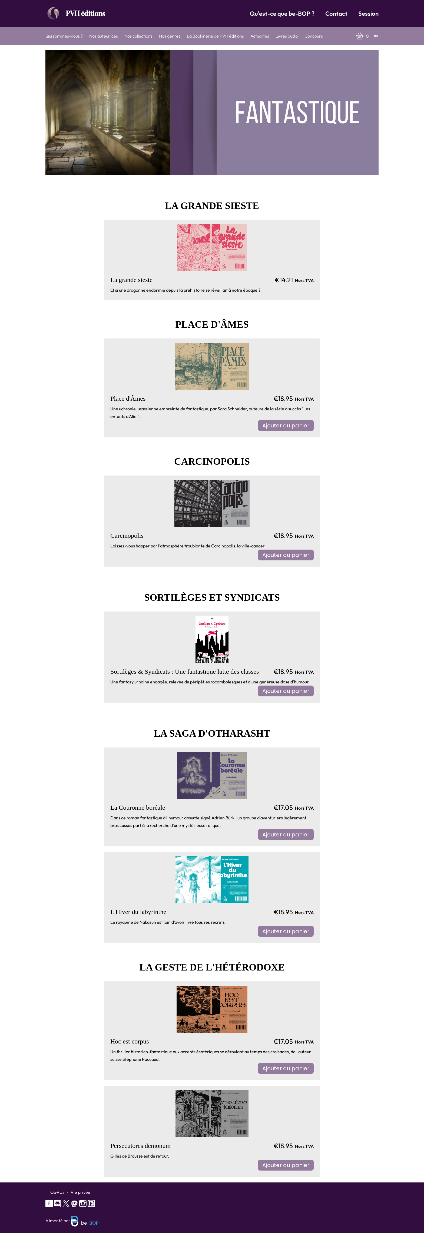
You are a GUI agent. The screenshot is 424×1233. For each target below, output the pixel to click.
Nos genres (169, 36)
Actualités (259, 36)
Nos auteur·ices (103, 36)
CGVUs (57, 1192)
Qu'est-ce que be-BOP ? (282, 13)
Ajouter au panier (285, 425)
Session (368, 13)
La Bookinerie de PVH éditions (215, 36)
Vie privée (80, 1192)
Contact (336, 13)
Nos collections (138, 36)
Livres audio (287, 36)
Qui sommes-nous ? (64, 36)
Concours (313, 36)
